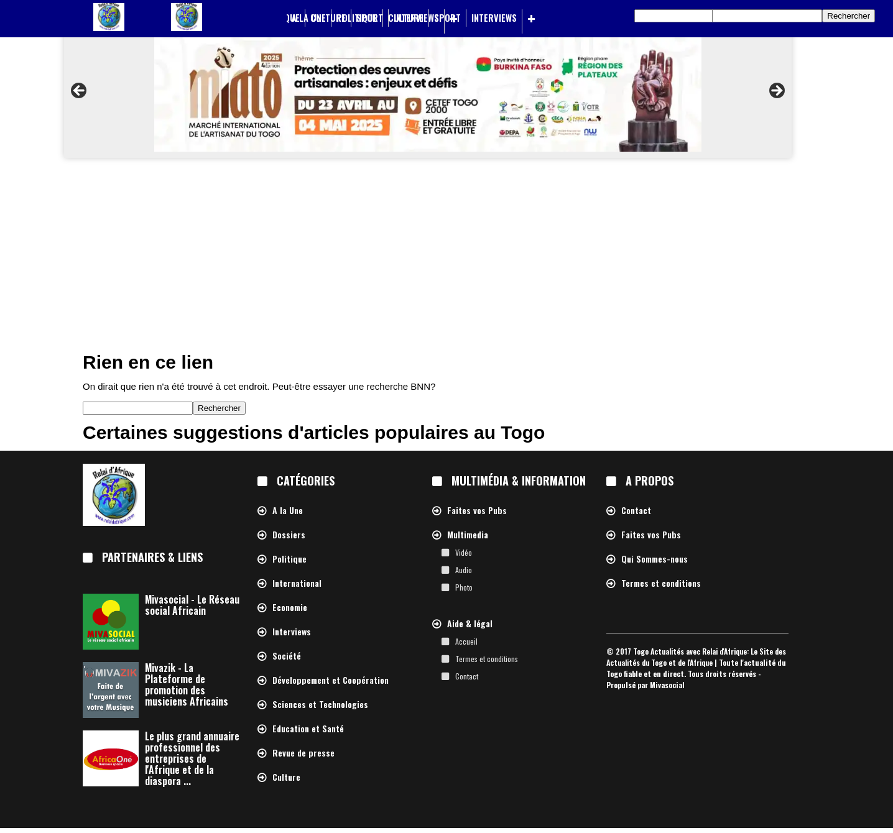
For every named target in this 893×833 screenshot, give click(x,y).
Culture (405, 17)
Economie (289, 608)
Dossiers (288, 535)
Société (286, 656)
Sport (447, 17)
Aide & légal (470, 624)
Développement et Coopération (330, 680)
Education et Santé (308, 729)
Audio (463, 569)
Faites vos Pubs (477, 511)
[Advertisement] (446, 257)
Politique (356, 17)
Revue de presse (303, 753)
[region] (428, 94)
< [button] (79, 91)
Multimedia (467, 535)
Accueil (466, 641)
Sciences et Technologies (320, 705)
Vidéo (463, 552)
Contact (466, 676)
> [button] (776, 91)
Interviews (494, 17)
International (297, 583)
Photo (464, 587)
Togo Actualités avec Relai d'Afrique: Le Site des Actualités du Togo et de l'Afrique (696, 657)
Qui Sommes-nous (654, 559)
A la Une (309, 17)
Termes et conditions (486, 658)
